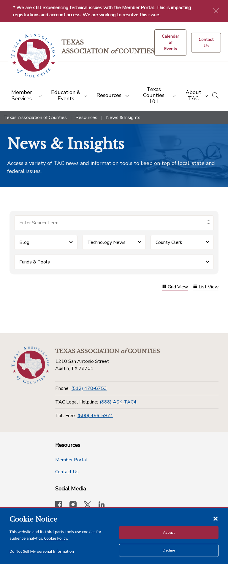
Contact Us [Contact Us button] (67, 471)
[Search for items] (109, 222)
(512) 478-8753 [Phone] (89, 388)
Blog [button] (24, 242)
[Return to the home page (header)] (33, 56)
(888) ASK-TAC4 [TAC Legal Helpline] (118, 402)
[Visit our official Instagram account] (73, 505)
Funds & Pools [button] (34, 262)
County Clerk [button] (169, 242)
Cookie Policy (55, 538)
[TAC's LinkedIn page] (101, 505)
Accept (169, 532)
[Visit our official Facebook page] (58, 505)
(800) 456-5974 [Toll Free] (95, 415)
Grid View (175, 287)
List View (205, 287)
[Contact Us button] (206, 43)
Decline (169, 550)
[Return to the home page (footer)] (30, 365)
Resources (86, 117)
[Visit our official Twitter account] (87, 505)
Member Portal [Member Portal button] (71, 460)
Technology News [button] (106, 242)
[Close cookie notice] (215, 518)
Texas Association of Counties (35, 117)
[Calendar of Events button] (170, 42)
